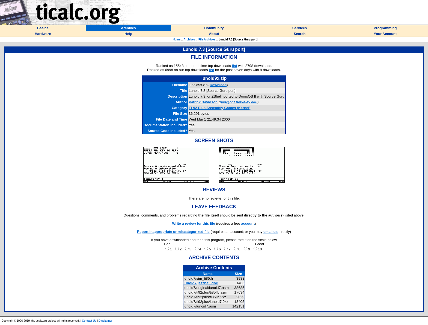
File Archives (206, 39)
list (234, 66)
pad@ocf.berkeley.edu (238, 102)
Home (176, 39)
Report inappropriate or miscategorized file (173, 232)
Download (218, 85)
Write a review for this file (193, 223)
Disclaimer (105, 320)
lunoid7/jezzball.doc (201, 283)
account (248, 223)
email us (270, 232)
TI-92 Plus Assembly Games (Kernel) (220, 108)
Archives (189, 39)
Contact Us (89, 320)
